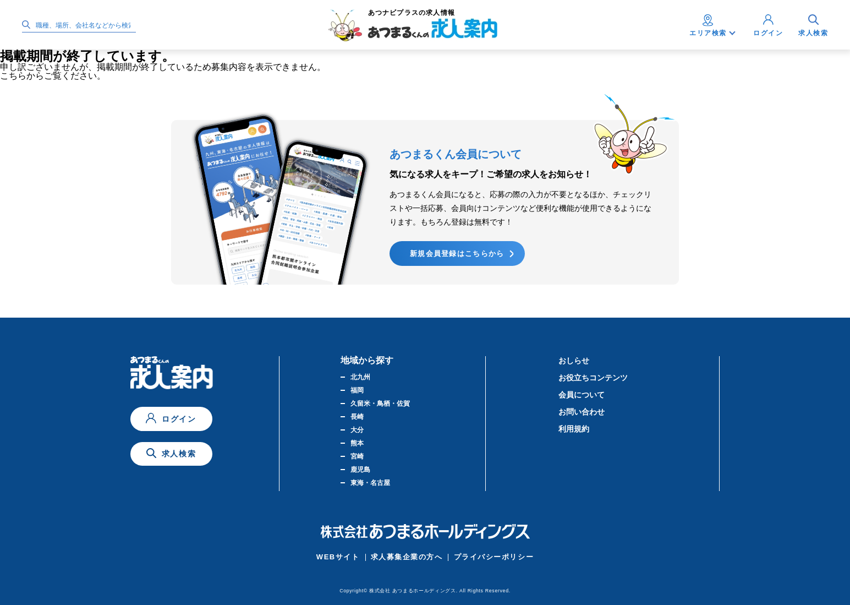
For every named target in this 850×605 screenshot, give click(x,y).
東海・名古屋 (370, 482)
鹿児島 (360, 469)
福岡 (357, 390)
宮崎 (357, 456)
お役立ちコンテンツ (593, 377)
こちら (13, 75)
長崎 (357, 416)
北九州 (360, 377)
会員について (581, 395)
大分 (357, 430)
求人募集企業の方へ (407, 557)
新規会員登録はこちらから (457, 253)
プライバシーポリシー (494, 557)
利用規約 (573, 429)
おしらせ (573, 360)
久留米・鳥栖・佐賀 (380, 403)
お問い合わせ (581, 412)
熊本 (357, 443)
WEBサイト (338, 557)
